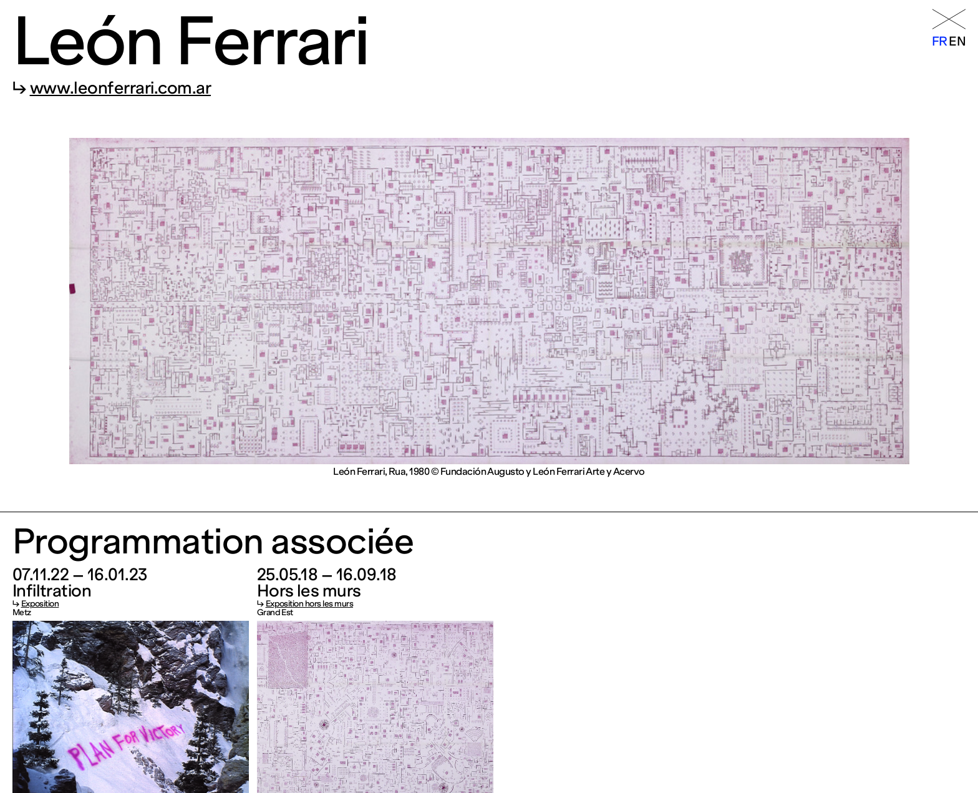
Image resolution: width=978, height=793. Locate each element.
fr (939, 41)
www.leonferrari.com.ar (120, 88)
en (957, 41)
